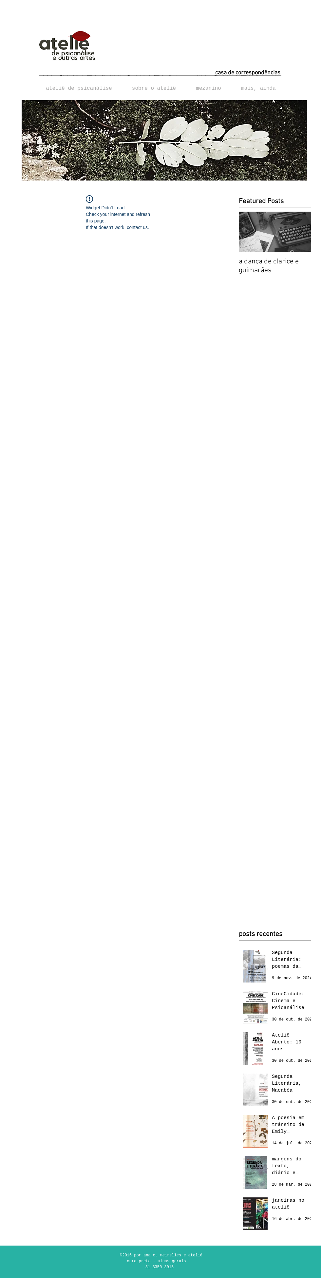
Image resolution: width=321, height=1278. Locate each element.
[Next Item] (300, 232)
